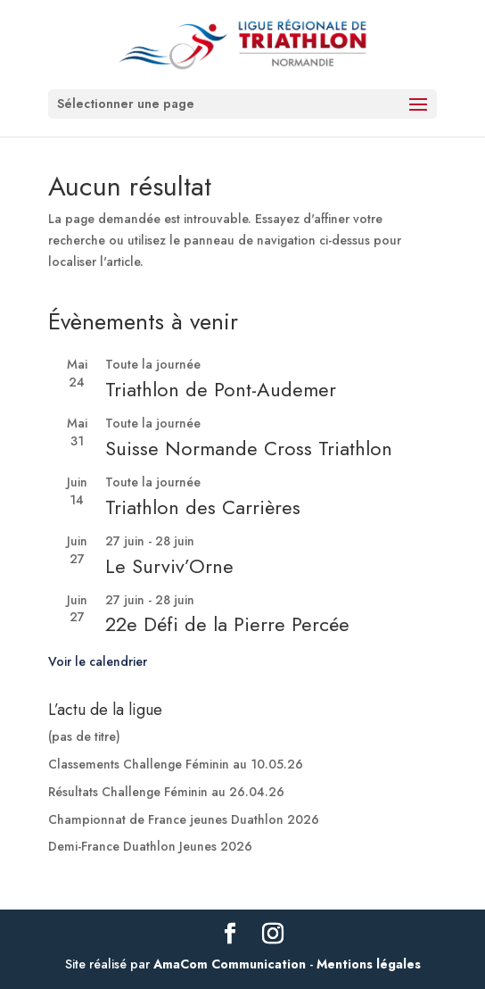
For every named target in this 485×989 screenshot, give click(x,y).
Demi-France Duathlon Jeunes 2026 (150, 846)
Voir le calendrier (97, 661)
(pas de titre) (84, 736)
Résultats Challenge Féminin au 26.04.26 (166, 792)
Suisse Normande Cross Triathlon (248, 448)
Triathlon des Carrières (202, 507)
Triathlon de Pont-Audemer (220, 389)
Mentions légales (368, 964)
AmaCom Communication (229, 964)
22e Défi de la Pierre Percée (227, 624)
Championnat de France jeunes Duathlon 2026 (183, 819)
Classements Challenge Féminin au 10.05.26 (175, 764)
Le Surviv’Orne (169, 566)
